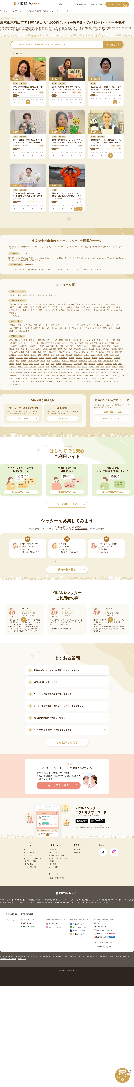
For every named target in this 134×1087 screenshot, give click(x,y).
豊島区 (112, 304)
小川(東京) (60, 346)
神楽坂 (11, 349)
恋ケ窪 (20, 355)
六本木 (31, 381)
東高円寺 (62, 373)
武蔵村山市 (88, 310)
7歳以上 (75, 328)
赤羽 (21, 340)
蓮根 (122, 370)
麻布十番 (60, 381)
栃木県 (18, 295)
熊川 (39, 352)
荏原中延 (73, 343)
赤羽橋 (82, 381)
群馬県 (25, 295)
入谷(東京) (13, 343)
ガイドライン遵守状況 (85, 956)
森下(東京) (86, 379)
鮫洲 (117, 355)
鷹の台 (18, 364)
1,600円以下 (14, 328)
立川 (31, 364)
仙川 (95, 361)
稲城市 (102, 310)
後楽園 (26, 355)
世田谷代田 (83, 361)
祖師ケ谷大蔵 (108, 361)
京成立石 (12, 355)
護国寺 (86, 355)
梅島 (42, 343)
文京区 (38, 304)
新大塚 (94, 358)
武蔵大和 (72, 379)
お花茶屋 (114, 346)
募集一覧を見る (71, 569)
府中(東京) (35, 376)
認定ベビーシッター (41, 325)
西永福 (108, 367)
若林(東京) (40, 381)
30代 (105, 328)
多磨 (85, 364)
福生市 (48, 310)
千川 (90, 361)
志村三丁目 (33, 358)
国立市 (41, 310)
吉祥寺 (120, 349)
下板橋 (48, 358)
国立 (34, 352)
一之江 (112, 340)
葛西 (17, 349)
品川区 (64, 304)
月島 (120, 364)
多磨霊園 (92, 364)
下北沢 (54, 358)
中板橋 (61, 367)
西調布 (58, 370)
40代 (110, 328)
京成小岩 (110, 352)
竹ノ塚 (25, 364)
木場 (11, 352)
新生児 (82, 328)
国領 (39, 355)
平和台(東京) (61, 376)
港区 (26, 304)
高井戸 (11, 364)
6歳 (69, 328)
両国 (17, 381)
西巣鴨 (46, 370)
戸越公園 (41, 367)
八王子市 (54, 307)
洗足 (100, 361)
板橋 (93, 340)
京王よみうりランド (89, 352)
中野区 (99, 304)
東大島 (46, 373)
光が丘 (26, 373)
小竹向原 (46, 355)
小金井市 (117, 307)
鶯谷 (25, 343)
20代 (99, 328)
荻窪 (66, 346)
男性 (88, 325)
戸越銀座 (32, 367)
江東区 (58, 304)
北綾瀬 (84, 349)
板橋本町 (100, 340)
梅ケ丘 (36, 343)
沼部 (87, 370)
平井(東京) (114, 373)
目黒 (79, 379)
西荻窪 (11, 370)
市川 (106, 340)
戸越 (26, 367)
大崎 (117, 343)
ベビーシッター (53, 28)
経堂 (16, 352)
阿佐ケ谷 (32, 340)
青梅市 (83, 307)
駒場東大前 (78, 355)
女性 (93, 325)
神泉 (17, 361)
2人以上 (100, 325)
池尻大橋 (75, 340)
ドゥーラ (75, 325)
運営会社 (2, 956)
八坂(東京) (102, 379)
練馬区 (25, 307)
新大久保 (87, 358)
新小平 (11, 361)
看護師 (82, 325)
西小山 (40, 370)
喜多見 (114, 349)
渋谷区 (93, 304)
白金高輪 (68, 381)
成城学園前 (56, 361)
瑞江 (108, 376)
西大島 (121, 367)
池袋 (88, 340)
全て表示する (14, 316)
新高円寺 (108, 358)
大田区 (78, 304)
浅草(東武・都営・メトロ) (47, 340)
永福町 (57, 343)
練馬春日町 (104, 370)
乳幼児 (88, 328)
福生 (42, 376)
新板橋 (71, 358)
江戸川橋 (65, 343)
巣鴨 (48, 361)
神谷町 (59, 349)
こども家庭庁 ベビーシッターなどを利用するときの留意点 (112, 956)
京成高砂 (118, 352)
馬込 (91, 376)
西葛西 (18, 370)
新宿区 (31, 304)
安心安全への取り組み (79, 4)
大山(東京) (50, 346)
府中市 (89, 307)
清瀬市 (69, 310)
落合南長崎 (106, 346)
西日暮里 (65, 370)
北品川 (91, 349)
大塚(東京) (23, 346)
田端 (52, 364)
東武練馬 (12, 367)
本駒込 (85, 376)
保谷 (69, 376)
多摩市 (96, 310)
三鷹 (122, 376)
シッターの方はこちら (118, 4)
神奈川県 (52, 295)
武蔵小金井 (33, 379)
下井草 (41, 358)
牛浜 (30, 343)
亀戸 (70, 349)
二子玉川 (21, 376)
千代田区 (12, 304)
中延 (79, 367)
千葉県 (38, 295)
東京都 (45, 295)
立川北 (36, 364)
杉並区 (106, 304)
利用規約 (10, 956)
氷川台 (33, 373)
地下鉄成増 (49, 343)
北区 (118, 304)
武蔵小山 (42, 379)
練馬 (97, 370)
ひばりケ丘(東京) (101, 373)
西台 (52, 370)
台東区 (45, 304)
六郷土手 (24, 381)
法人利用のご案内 (96, 4)
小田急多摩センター (82, 346)
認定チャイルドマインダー (60, 325)
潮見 (26, 358)
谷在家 (115, 381)
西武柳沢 (73, 361)
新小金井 (117, 358)
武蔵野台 (64, 379)
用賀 (116, 379)
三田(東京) (115, 376)
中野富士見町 (71, 367)
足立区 (31, 307)
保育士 (20, 325)
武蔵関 (56, 379)
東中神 (78, 373)
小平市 (11, 310)
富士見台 (12, 376)
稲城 (118, 340)
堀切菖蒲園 (77, 376)
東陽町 (20, 367)
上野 (20, 343)
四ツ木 (11, 381)
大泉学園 (93, 343)
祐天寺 (110, 379)
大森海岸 (41, 346)
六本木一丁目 (50, 381)
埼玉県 (31, 295)
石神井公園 (63, 358)
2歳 (51, 328)
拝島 (112, 370)
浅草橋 (61, 340)
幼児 (94, 328)
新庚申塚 (96, 381)
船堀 (53, 376)
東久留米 (54, 373)
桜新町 (106, 355)
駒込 (62, 355)
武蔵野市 (69, 307)
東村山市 (26, 310)
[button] (55, 561)
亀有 (65, 349)
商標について (22, 959)
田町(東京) (78, 364)
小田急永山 (96, 346)
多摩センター (67, 364)
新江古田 (79, 358)
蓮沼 (117, 370)
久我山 (21, 352)
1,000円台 (116, 325)
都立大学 (54, 367)
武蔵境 (50, 379)
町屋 (96, 376)
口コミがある (24, 331)
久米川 (45, 352)
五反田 (93, 355)
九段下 (28, 352)
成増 (97, 367)
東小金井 (70, 373)
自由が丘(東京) (33, 361)
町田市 (109, 307)
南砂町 (11, 379)
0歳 (43, 328)
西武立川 (65, 361)
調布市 (102, 307)
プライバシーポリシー (69, 956)
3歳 (56, 328)
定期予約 (12, 325)
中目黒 (91, 367)
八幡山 (11, 373)
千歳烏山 (100, 364)
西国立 (25, 370)
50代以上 (117, 328)
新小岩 (101, 358)
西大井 (114, 367)
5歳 (64, 328)
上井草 (38, 349)
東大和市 (62, 310)
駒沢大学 (69, 355)
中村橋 (84, 367)
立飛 (42, 364)
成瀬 (102, 367)
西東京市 (12, 313)
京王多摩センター (65, 352)
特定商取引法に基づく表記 (8, 959)
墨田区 (51, 304)
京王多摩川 (53, 352)
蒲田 (32, 349)
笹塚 (112, 355)
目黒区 (71, 304)
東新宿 (89, 381)
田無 (47, 364)
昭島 (26, 340)
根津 (92, 370)
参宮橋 (11, 358)
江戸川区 (46, 307)
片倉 (22, 349)
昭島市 (96, 307)
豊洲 (47, 367)
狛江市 (54, 310)
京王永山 (77, 352)
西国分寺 (32, 370)
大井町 (100, 343)
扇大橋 (109, 381)
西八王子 (74, 370)
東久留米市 (78, 310)
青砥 (16, 340)
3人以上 (107, 325)
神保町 (42, 361)
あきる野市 (118, 310)
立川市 (61, 307)
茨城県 (11, 295)
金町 (27, 349)
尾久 (71, 346)
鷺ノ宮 (99, 355)
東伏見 (84, 373)
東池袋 (40, 373)
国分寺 (33, 355)
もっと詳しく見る (70, 742)
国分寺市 (34, 310)
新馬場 (23, 361)
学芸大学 (77, 349)
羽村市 (109, 310)
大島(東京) (13, 346)
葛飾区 (38, 307)
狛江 (57, 355)
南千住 (18, 379)
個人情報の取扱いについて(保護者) (50, 956)
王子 (86, 343)
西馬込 (81, 370)
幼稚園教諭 (28, 325)
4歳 (60, 328)
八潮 (103, 381)
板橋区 (18, 307)
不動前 (47, 376)
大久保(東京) (110, 343)
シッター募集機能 (81, 529)
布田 (27, 376)
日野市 (18, 310)
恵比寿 (81, 343)
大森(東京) (32, 346)
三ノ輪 (25, 379)
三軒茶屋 (19, 358)
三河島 (102, 376)
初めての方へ (64, 4)
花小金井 (19, 373)
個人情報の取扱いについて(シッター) (27, 956)
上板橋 (45, 349)
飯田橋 (67, 340)
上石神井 (52, 349)
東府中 (91, 373)
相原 (11, 340)
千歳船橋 (108, 364)
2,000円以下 (24, 328)
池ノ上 (82, 340)
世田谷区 (85, 304)
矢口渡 (94, 379)
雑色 (116, 361)
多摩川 (58, 364)
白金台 (75, 381)
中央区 (20, 304)
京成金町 (102, 352)
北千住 (98, 349)
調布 (115, 364)
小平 (52, 355)
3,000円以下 (35, 328)
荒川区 (11, 307)
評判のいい (13, 331)
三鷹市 (76, 307)
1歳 (47, 328)
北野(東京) (106, 349)
